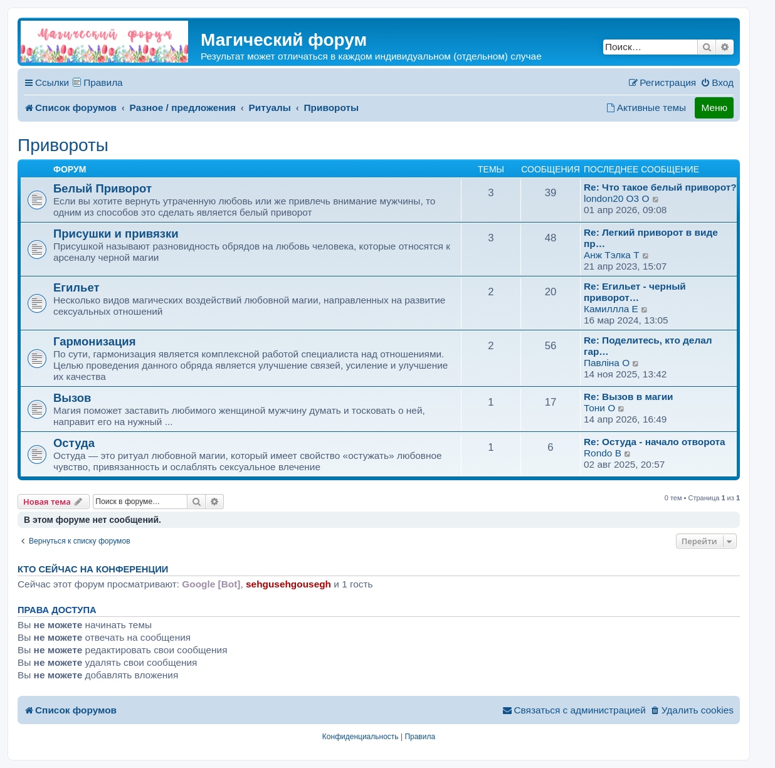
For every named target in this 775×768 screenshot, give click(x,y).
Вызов (72, 397)
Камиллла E (611, 308)
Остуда (74, 443)
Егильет (76, 287)
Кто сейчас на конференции (93, 569)
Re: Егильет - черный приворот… (635, 292)
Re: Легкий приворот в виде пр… (651, 238)
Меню (714, 107)
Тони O (599, 407)
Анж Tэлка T (612, 255)
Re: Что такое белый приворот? (660, 187)
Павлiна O (607, 362)
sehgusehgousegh (288, 584)
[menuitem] (717, 82)
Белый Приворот (102, 188)
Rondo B (602, 453)
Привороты (63, 145)
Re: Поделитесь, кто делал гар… (648, 346)
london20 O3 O (616, 198)
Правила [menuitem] (103, 82)
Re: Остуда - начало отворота (654, 441)
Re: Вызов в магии (628, 396)
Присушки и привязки (116, 233)
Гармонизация (94, 341)
